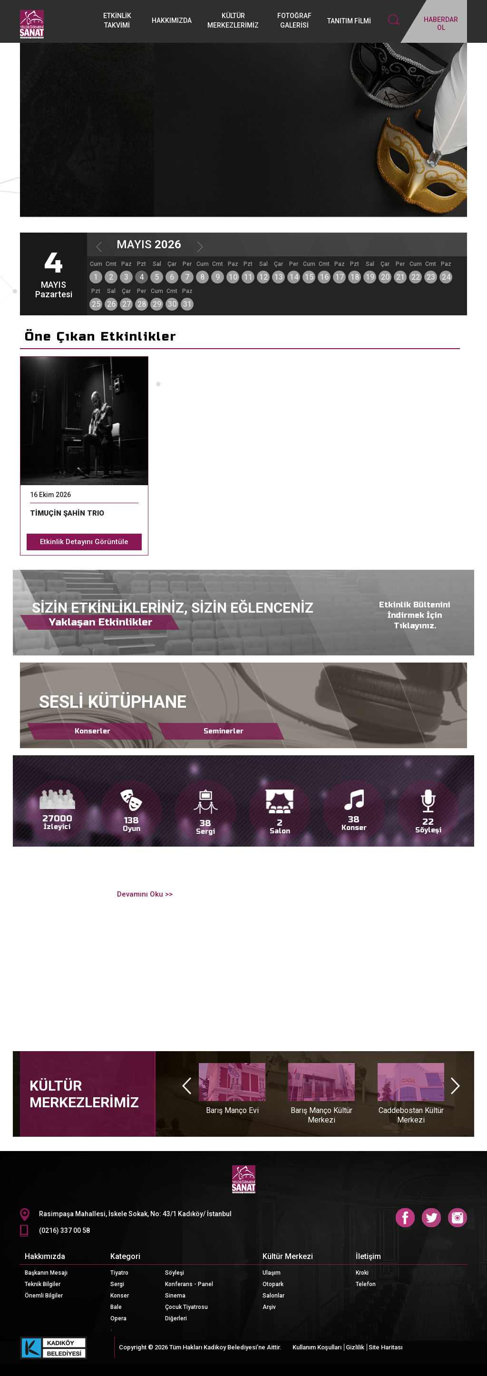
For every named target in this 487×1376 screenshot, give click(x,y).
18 (355, 277)
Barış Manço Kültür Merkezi (321, 1115)
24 (446, 277)
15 (309, 277)
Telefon (366, 1284)
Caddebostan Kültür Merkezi (411, 1115)
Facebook (405, 1217)
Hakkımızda (45, 1256)
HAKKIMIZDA (172, 20)
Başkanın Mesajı (46, 1272)
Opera (118, 1318)
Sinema (175, 1295)
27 (126, 304)
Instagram (457, 1217)
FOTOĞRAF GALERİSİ (294, 20)
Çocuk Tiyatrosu (186, 1307)
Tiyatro (119, 1272)
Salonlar (273, 1295)
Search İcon (393, 20)
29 (157, 304)
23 (431, 277)
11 (248, 277)
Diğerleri (176, 1318)
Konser (119, 1295)
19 (370, 277)
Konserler (92, 731)
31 (187, 304)
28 (141, 304)
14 (294, 277)
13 (278, 277)
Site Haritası (385, 1347)
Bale (116, 1307)
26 (111, 304)
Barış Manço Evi (232, 1110)
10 (233, 277)
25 (96, 304)
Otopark (273, 1284)
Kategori (125, 1256)
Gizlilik (355, 1347)
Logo (53, 24)
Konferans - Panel (189, 1284)
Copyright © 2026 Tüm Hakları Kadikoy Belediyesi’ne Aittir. (200, 1347)
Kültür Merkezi (288, 1256)
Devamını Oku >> (144, 894)
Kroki (362, 1272)
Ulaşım (272, 1272)
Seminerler (224, 731)
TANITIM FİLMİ (349, 21)
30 (172, 304)
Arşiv (269, 1307)
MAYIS (149, 244)
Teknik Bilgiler (42, 1284)
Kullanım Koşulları (316, 1347)
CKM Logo (243, 1179)
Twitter (431, 1217)
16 (324, 277)
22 (415, 277)
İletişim (368, 1256)
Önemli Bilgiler (44, 1295)
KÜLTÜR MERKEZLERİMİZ (233, 20)
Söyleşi (174, 1272)
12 (263, 277)
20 (385, 277)
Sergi (117, 1284)
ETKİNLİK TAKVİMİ (117, 20)
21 (400, 277)
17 (339, 277)
